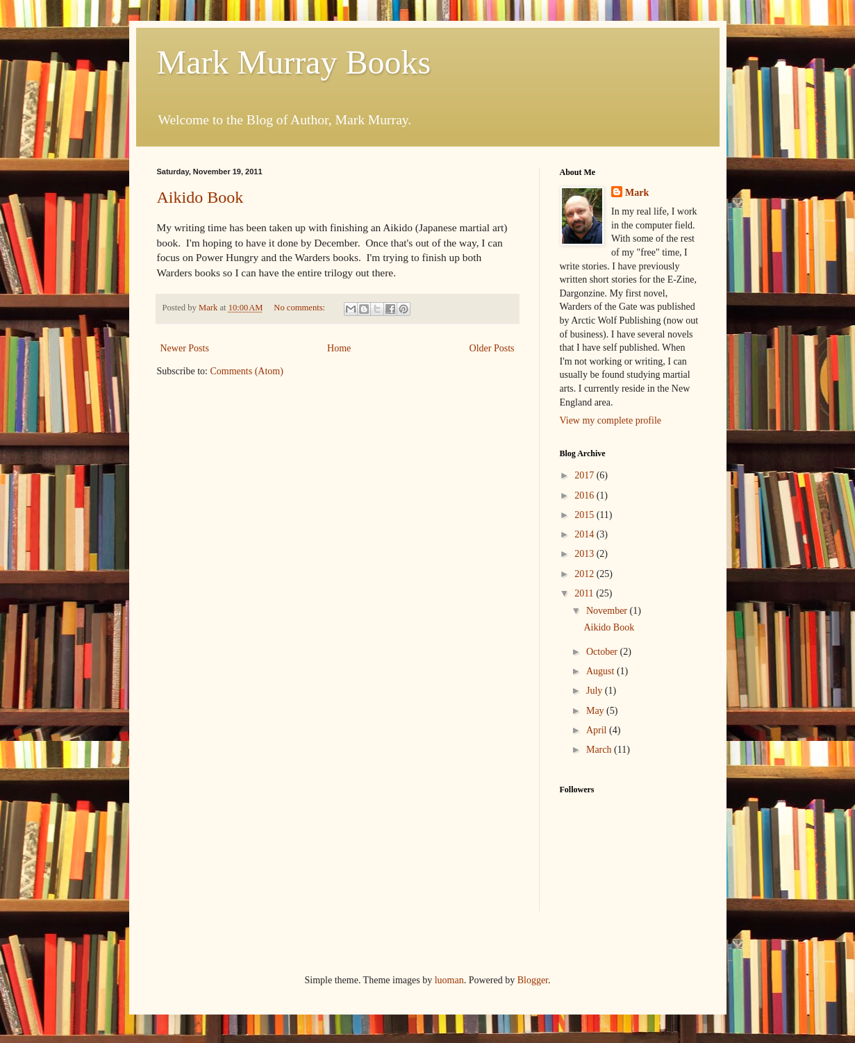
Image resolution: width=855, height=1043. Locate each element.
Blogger (532, 980)
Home (339, 348)
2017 (585, 475)
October (603, 651)
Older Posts (492, 348)
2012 (585, 574)
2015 (585, 515)
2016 (585, 495)
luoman (449, 980)
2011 (585, 593)
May (596, 711)
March (600, 749)
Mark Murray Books (294, 62)
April (597, 730)
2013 (585, 554)
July (595, 690)
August (601, 671)
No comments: (300, 307)
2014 (585, 534)
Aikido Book (200, 197)
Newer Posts (184, 348)
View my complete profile (611, 420)
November (608, 611)
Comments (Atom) (246, 371)
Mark (637, 192)
